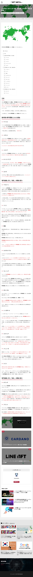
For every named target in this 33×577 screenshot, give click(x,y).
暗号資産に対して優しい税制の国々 (9, 67)
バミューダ (6, 85)
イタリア (6, 61)
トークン (7, 18)
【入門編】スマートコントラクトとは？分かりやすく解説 (22, 508)
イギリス (6, 59)
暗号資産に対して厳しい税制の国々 (9, 89)
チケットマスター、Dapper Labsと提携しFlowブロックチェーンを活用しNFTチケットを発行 (24, 537)
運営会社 (2, 564)
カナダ (6, 65)
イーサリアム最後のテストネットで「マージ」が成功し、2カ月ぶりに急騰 (22, 492)
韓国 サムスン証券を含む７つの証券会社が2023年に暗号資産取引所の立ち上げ (8, 553)
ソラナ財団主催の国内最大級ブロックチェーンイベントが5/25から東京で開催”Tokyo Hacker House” (22, 501)
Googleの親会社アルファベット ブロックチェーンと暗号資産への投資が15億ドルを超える (24, 553)
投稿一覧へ (16, 481)
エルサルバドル (7, 75)
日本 (4, 53)
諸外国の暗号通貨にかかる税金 (8, 55)
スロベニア (6, 83)
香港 (5, 73)
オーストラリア (7, 63)
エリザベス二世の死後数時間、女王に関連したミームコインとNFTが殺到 (8, 537)
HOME (3, 18)
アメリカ (6, 57)
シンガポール (7, 81)
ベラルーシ (6, 69)
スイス (6, 87)
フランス (6, 93)
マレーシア (6, 77)
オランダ (6, 91)
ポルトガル (6, 79)
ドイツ (6, 71)
